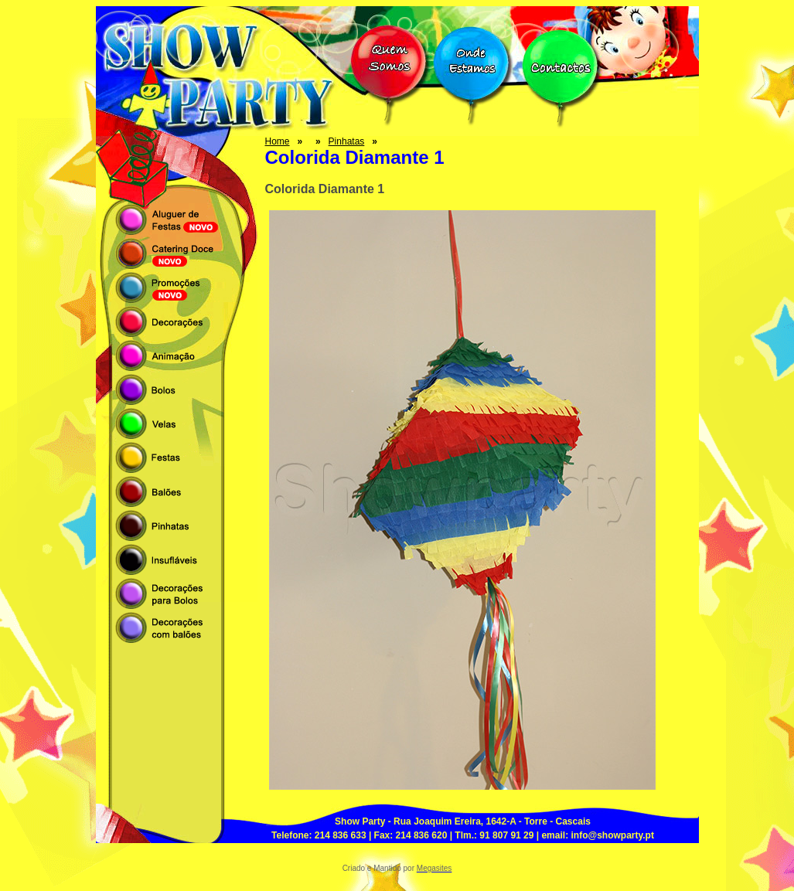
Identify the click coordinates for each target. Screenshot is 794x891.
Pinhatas (347, 141)
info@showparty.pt (612, 835)
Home (277, 141)
